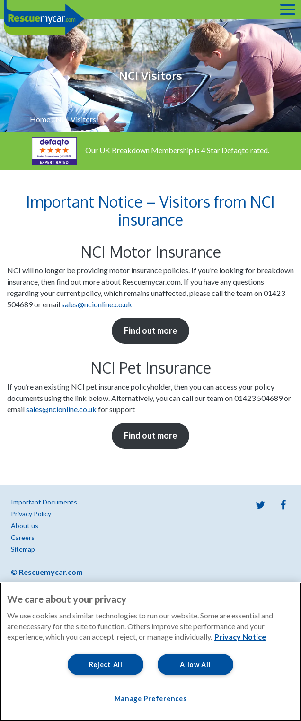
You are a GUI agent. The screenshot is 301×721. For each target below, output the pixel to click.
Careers (23, 537)
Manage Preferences (151, 699)
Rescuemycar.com (51, 571)
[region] (150, 651)
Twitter (260, 505)
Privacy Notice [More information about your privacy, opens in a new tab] (240, 636)
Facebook (283, 505)
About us (24, 525)
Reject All (106, 664)
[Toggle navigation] (287, 9)
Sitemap (23, 549)
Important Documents (44, 502)
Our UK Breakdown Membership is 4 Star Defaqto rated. (150, 150)
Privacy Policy (31, 514)
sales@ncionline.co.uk (97, 304)
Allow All (195, 664)
